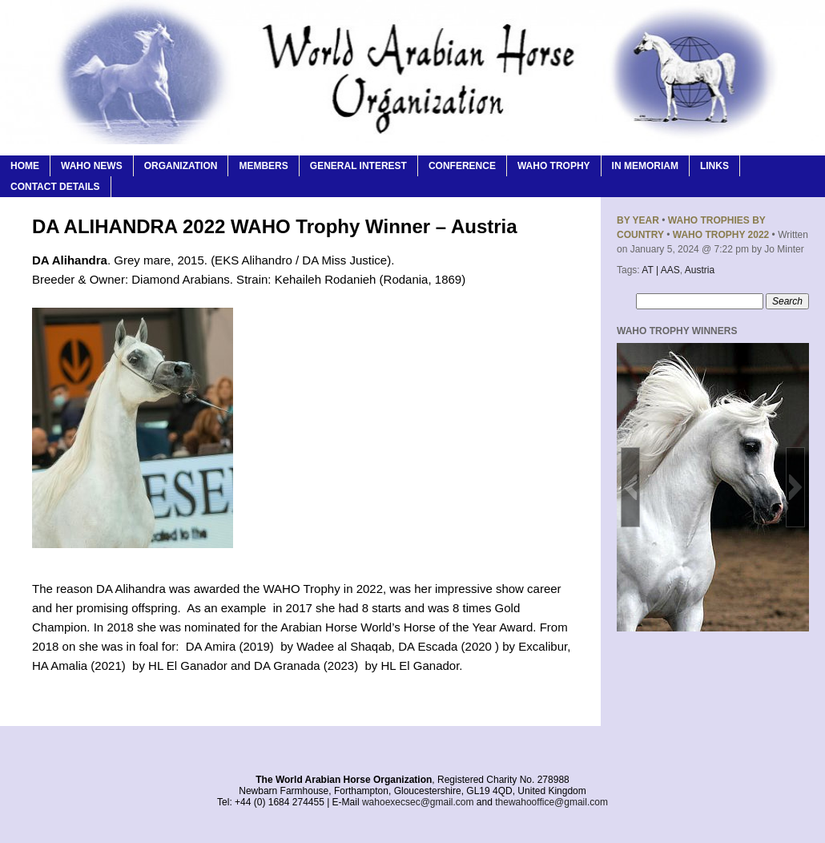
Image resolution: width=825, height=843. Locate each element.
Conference (462, 165)
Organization (181, 165)
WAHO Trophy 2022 (721, 234)
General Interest (358, 165)
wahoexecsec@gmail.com (418, 802)
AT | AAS (660, 270)
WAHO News (92, 165)
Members (263, 165)
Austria (699, 270)
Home (24, 165)
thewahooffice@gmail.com (551, 802)
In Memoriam (645, 165)
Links (714, 165)
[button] (630, 487)
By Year (638, 220)
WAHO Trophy (553, 165)
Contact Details (55, 186)
